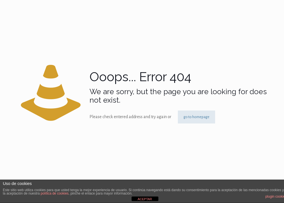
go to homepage (196, 117)
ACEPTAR (144, 199)
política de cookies (55, 193)
